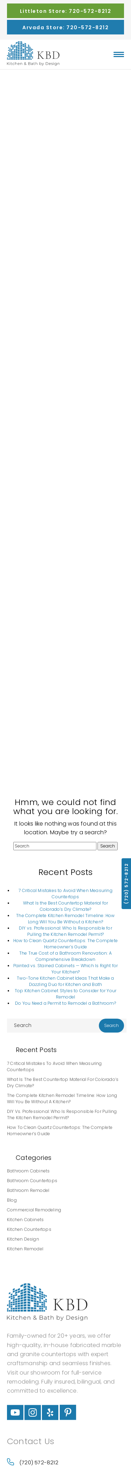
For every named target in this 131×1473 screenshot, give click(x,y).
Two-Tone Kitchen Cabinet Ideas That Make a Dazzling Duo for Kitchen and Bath (65, 981)
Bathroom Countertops (32, 1181)
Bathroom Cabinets (28, 1171)
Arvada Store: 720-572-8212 (65, 27)
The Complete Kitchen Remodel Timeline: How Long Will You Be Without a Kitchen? (65, 919)
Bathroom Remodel (28, 1190)
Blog (12, 1200)
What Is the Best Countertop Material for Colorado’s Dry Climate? (65, 906)
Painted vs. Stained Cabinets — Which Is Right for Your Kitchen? (65, 969)
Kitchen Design (23, 1239)
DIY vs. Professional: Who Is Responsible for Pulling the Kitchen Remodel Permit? (65, 931)
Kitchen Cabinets (25, 1220)
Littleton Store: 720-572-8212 (65, 11)
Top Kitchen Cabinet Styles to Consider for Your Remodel (65, 994)
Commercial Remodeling (34, 1210)
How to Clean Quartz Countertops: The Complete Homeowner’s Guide (65, 944)
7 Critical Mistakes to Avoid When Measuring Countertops (65, 893)
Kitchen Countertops (29, 1229)
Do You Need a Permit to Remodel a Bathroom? (65, 1003)
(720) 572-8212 (32, 1462)
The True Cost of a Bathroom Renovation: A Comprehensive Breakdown (65, 956)
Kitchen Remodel (25, 1249)
